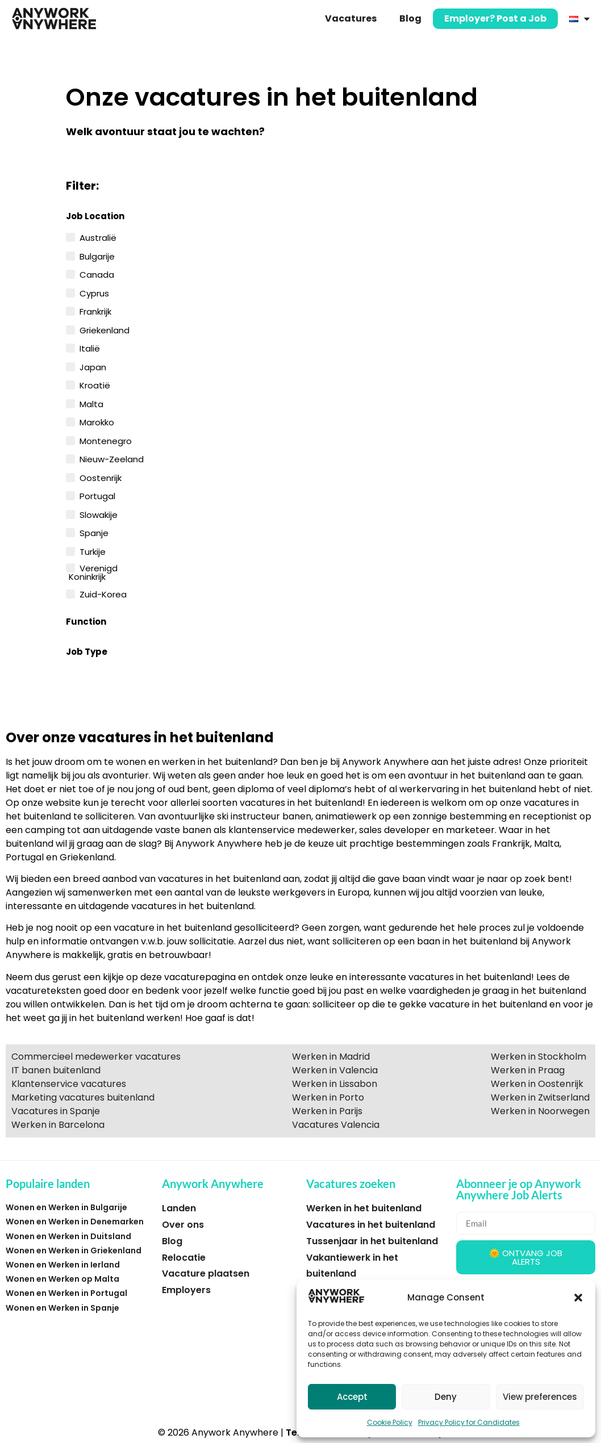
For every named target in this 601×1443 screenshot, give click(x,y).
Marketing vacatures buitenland (83, 1097)
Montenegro (106, 440)
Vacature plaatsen (205, 1273)
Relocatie (184, 1257)
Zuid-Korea (103, 593)
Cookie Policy (389, 1422)
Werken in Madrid (331, 1056)
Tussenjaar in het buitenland (372, 1241)
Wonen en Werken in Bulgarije (66, 1207)
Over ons (183, 1224)
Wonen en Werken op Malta (62, 1279)
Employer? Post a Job (495, 18)
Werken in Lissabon (334, 1083)
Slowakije (99, 514)
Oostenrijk (101, 477)
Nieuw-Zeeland (112, 458)
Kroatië (95, 384)
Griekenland (105, 329)
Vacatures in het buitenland (370, 1224)
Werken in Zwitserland (540, 1097)
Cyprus (94, 292)
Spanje (94, 532)
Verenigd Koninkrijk (93, 571)
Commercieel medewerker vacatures (96, 1056)
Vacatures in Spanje (55, 1111)
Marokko (97, 421)
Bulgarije (97, 255)
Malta (91, 403)
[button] (578, 1297)
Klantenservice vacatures (68, 1083)
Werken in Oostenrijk (537, 1083)
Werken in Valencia (335, 1070)
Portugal (97, 495)
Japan (93, 366)
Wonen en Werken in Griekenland (73, 1250)
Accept (352, 1397)
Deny (446, 1397)
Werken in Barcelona (58, 1124)
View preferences (540, 1397)
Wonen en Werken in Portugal (66, 1293)
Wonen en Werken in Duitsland (68, 1236)
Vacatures (351, 18)
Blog (410, 18)
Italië (90, 347)
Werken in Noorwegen (540, 1111)
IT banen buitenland (56, 1070)
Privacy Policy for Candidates (469, 1422)
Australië (98, 237)
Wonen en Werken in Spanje (62, 1308)
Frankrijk (95, 311)
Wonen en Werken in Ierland (63, 1264)
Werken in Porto (328, 1097)
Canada (97, 274)
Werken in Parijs (327, 1111)
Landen (179, 1208)
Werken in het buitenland (363, 1208)
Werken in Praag (528, 1070)
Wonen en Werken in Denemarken (75, 1221)
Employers (186, 1289)
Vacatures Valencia (335, 1124)
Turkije (93, 551)
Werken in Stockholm (538, 1056)
